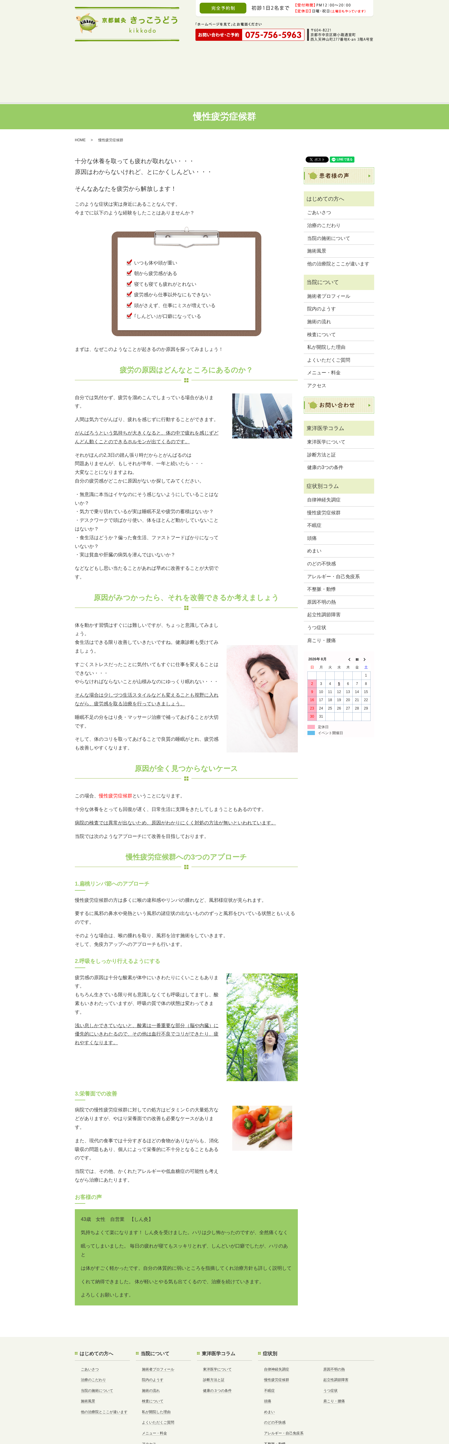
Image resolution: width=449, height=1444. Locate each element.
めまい (314, 514)
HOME (80, 103)
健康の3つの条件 (325, 430)
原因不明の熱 (321, 565)
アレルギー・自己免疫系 (333, 540)
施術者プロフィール (328, 259)
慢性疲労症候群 (324, 476)
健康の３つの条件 (217, 1354)
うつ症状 (316, 590)
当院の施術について (328, 201)
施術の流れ (319, 285)
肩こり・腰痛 (321, 603)
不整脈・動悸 (321, 552)
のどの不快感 (321, 527)
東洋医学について (326, 405)
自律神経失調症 (324, 463)
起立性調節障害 (324, 578)
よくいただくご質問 (328, 323)
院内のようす (321, 272)
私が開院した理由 (326, 310)
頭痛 (312, 501)
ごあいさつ (319, 175)
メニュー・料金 (324, 336)
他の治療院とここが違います (338, 227)
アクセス (316, 348)
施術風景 (316, 214)
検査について (321, 297)
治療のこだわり (324, 188)
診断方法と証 (321, 418)
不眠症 (314, 488)
